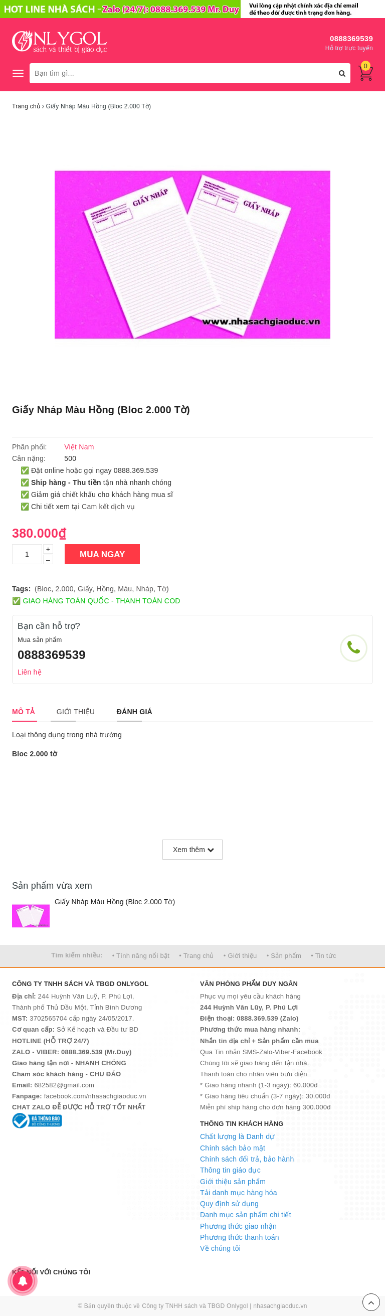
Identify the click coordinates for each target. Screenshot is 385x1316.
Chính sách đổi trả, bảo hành (247, 1159)
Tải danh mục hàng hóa (238, 1193)
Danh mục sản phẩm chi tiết (245, 1215)
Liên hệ (30, 672)
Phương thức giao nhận (238, 1226)
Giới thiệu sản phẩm (233, 1182)
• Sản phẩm (284, 955)
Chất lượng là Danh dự (237, 1136)
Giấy (85, 589)
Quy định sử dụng (229, 1204)
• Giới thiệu (240, 955)
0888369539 (351, 38)
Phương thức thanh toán (239, 1237)
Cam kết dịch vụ (108, 507)
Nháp (144, 589)
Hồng (105, 589)
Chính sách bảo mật (232, 1148)
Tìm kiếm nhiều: (76, 955)
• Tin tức (323, 955)
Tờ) (163, 589)
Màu (125, 589)
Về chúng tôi (220, 1248)
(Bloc (43, 589)
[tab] (23, 712)
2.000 (64, 589)
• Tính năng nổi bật (140, 955)
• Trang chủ (196, 955)
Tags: (21, 589)
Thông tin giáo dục (230, 1170)
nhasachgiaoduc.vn (280, 1305)
